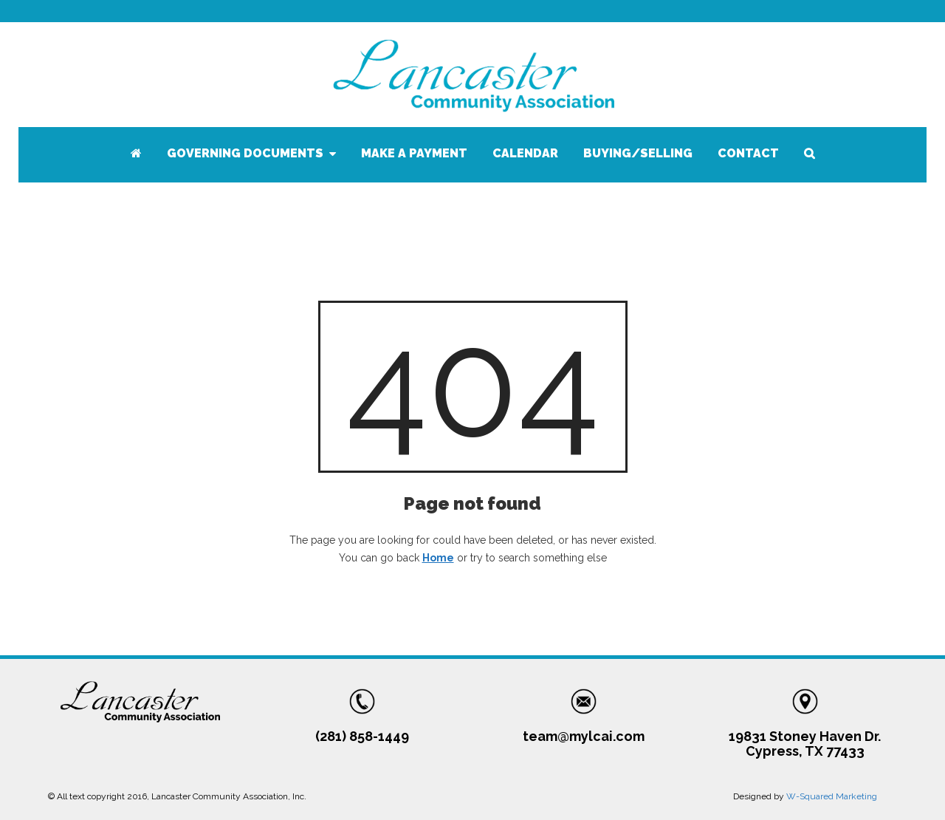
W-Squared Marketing (831, 796)
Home (438, 558)
